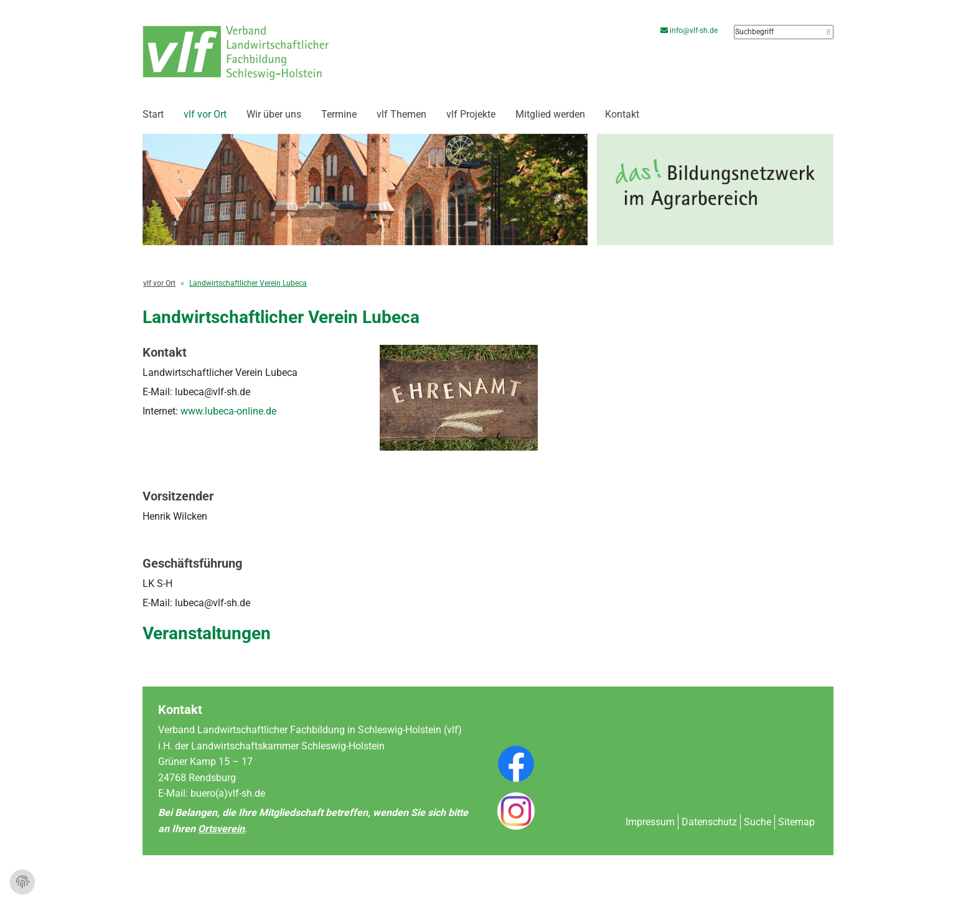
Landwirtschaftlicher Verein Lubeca (248, 283)
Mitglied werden (550, 114)
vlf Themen (401, 114)
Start (153, 114)
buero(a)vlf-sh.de (227, 793)
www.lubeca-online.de (228, 411)
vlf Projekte (470, 114)
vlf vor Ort (205, 114)
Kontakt (622, 114)
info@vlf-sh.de (690, 30)
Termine (339, 114)
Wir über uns (273, 114)
